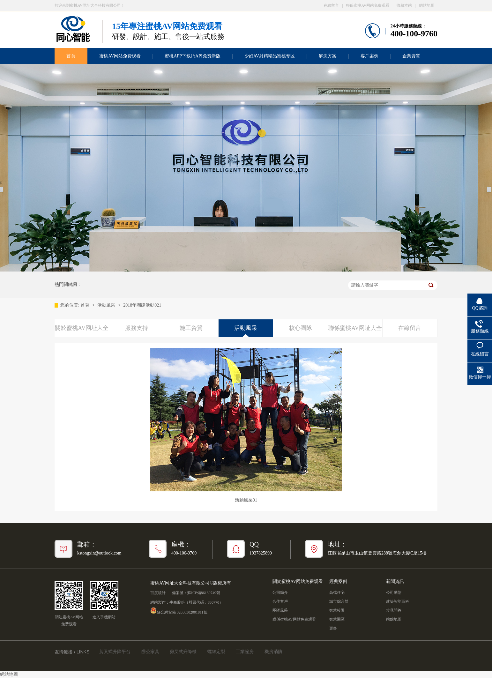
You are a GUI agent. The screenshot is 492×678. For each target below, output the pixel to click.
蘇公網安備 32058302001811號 (178, 610)
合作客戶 (280, 601)
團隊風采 (280, 610)
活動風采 (106, 305)
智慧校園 (337, 610)
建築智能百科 (397, 601)
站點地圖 (393, 619)
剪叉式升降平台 (114, 651)
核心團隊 (300, 328)
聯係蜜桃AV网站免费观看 (367, 5)
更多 (333, 628)
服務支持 (136, 328)
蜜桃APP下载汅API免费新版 (192, 56)
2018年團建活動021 (142, 305)
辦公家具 (150, 651)
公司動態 (393, 592)
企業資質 (411, 56)
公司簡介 (280, 592)
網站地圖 (426, 5)
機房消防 (273, 651)
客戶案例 (369, 56)
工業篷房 (245, 651)
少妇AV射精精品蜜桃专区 (269, 56)
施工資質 (191, 328)
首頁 (70, 56)
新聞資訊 (395, 581)
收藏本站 (404, 5)
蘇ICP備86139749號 (203, 593)
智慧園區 (337, 619)
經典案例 (338, 581)
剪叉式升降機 (183, 651)
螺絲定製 (216, 651)
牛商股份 (177, 602)
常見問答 (393, 610)
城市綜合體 (338, 601)
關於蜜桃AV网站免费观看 (297, 581)
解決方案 (328, 56)
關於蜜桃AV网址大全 (81, 328)
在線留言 (331, 5)
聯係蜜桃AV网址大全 (355, 328)
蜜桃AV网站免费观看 (120, 56)
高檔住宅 (337, 592)
